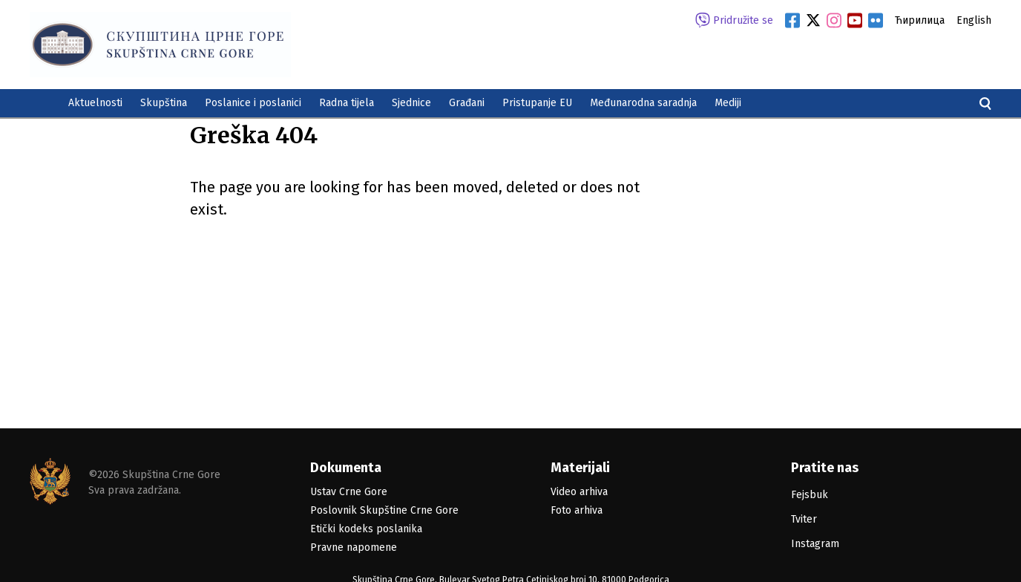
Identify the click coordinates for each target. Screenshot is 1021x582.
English (973, 20)
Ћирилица (920, 20)
